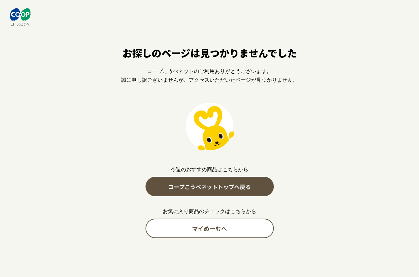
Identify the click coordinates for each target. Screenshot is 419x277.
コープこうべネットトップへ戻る (209, 187)
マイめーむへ (209, 228)
